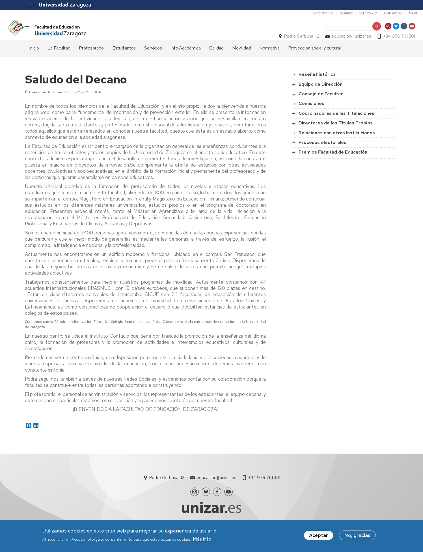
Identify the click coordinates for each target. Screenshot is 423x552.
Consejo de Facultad (321, 107)
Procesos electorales (322, 155)
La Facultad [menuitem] (59, 61)
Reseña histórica (317, 87)
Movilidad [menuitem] (241, 61)
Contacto (370, 13)
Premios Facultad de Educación (333, 165)
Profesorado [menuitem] (91, 61)
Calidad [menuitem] (216, 61)
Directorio (300, 13)
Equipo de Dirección (320, 97)
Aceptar (318, 535)
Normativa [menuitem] (269, 61)
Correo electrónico (335, 13)
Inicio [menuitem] (34, 61)
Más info (202, 539)
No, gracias (357, 535)
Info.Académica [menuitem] (186, 61)
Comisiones (311, 117)
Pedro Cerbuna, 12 (284, 43)
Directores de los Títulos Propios (336, 136)
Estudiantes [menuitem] (124, 61)
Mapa (390, 13)
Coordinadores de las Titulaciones (336, 126)
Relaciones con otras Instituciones (337, 146)
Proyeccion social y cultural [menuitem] (314, 61)
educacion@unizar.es (334, 43)
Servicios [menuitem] (153, 61)
